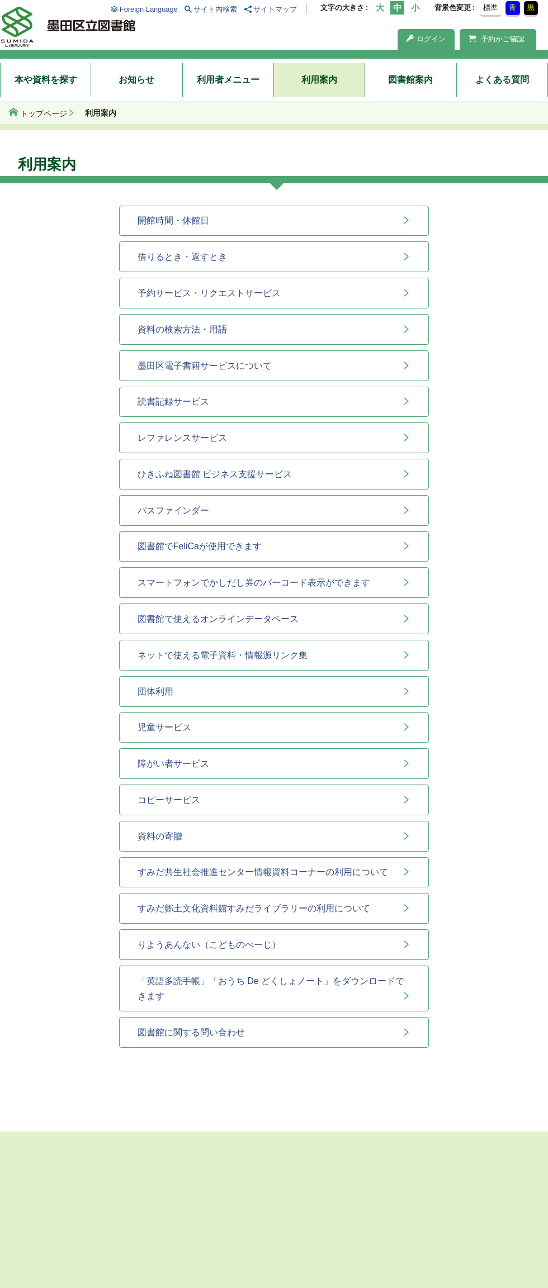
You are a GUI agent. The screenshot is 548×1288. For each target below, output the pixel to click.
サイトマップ (275, 9)
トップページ (43, 113)
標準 (490, 7)
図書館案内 (410, 79)
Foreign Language (149, 9)
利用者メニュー (228, 79)
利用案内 (319, 79)
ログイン (426, 39)
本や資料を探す (46, 79)
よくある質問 (502, 79)
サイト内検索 (215, 9)
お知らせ (136, 79)
